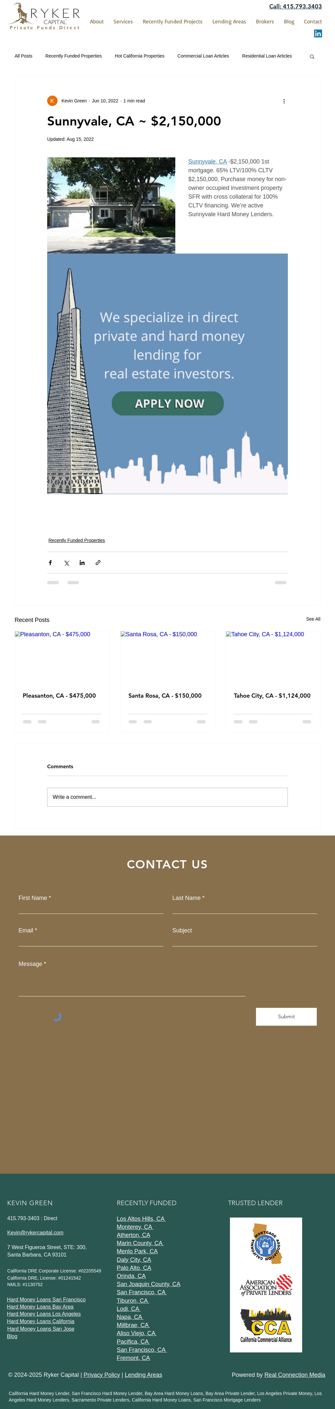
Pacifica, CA (133, 1341)
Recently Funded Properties (73, 56)
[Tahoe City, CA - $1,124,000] (273, 657)
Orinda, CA (131, 1276)
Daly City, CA (134, 1260)
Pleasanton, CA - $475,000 (59, 695)
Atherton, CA (133, 1235)
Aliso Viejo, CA (137, 1333)
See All (313, 619)
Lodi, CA (129, 1309)
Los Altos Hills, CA (141, 1219)
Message (30, 964)
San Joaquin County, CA (149, 1284)
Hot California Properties (140, 56)
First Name (33, 898)
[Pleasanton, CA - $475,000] (62, 657)
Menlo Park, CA (137, 1251)
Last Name (186, 898)
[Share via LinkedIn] (82, 563)
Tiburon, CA (133, 1300)
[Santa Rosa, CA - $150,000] (168, 657)
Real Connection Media (294, 1375)
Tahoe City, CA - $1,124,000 (272, 695)
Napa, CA (130, 1317)
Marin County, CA (140, 1243)
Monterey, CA (135, 1227)
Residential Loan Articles (267, 56)
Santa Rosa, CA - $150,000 (165, 695)
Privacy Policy (102, 1375)
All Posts (23, 56)
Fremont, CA (133, 1358)
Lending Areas (143, 1375)
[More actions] (284, 101)
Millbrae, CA (133, 1325)
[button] (312, 56)
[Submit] (286, 1017)
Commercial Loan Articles (203, 56)
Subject (182, 930)
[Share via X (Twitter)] (66, 563)
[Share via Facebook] (50, 563)
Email (26, 930)
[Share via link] (98, 563)
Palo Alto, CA (134, 1268)
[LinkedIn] (318, 33)
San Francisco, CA (142, 1292)
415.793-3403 (23, 1218)
